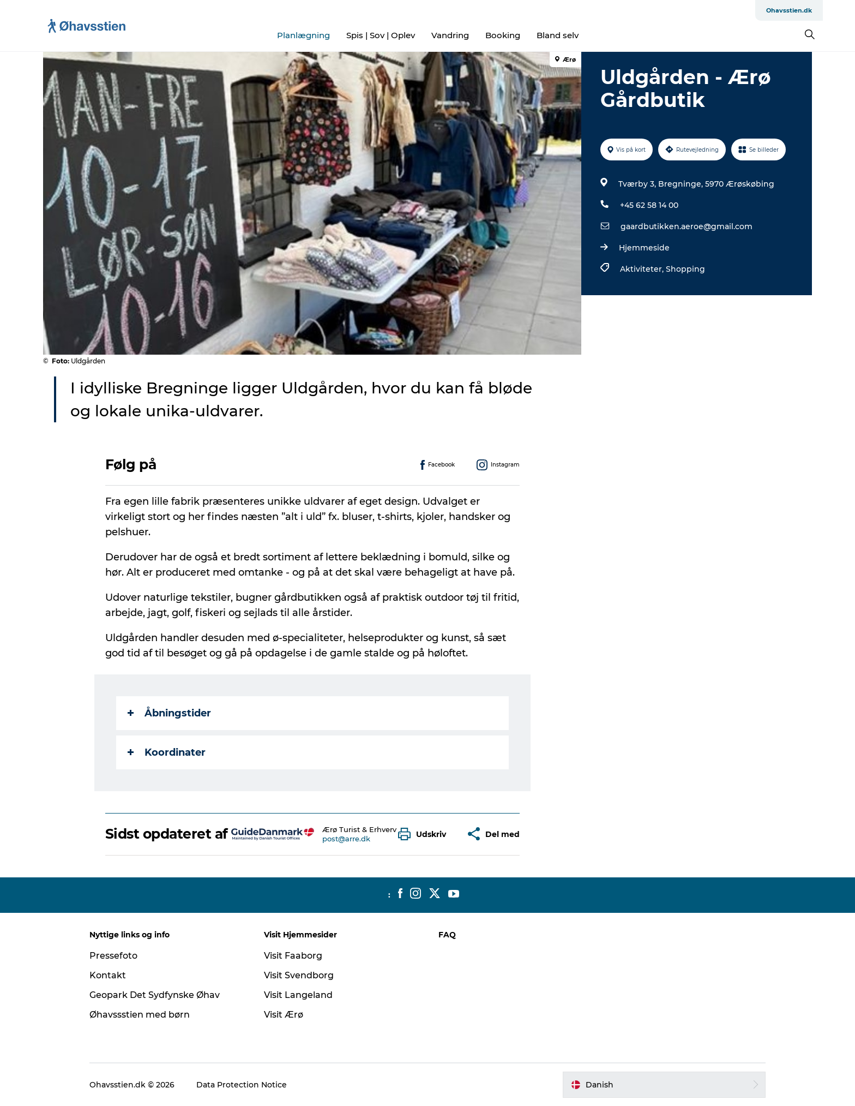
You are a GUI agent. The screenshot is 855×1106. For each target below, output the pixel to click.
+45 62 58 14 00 (649, 205)
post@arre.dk (346, 838)
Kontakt (107, 975)
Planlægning (303, 35)
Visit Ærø (283, 1014)
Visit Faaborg (293, 955)
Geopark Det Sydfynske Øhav (154, 995)
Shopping (685, 269)
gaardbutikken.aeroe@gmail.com (686, 226)
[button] (424, 834)
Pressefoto (113, 955)
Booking (502, 35)
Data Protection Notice (241, 1085)
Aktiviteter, (643, 269)
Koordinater (167, 752)
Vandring (450, 35)
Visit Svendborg (299, 975)
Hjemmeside (644, 248)
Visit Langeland (298, 995)
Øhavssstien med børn (139, 1014)
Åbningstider (169, 713)
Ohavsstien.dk (789, 10)
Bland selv (558, 35)
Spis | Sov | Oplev (380, 35)
